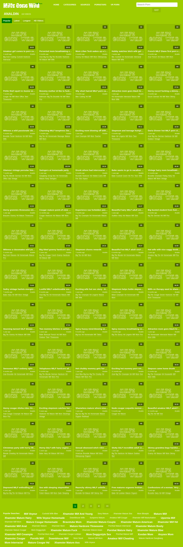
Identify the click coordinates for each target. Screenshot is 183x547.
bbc (113, 57)
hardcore (26, 57)
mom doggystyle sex (98, 534)
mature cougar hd (38, 542)
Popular (6, 21)
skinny (172, 97)
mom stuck (78, 538)
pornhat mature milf (124, 534)
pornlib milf (37, 538)
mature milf (160, 513)
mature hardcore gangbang (151, 538)
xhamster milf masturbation (144, 518)
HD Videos (38, 21)
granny (78, 57)
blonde (11, 176)
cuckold (20, 57)
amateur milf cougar (118, 518)
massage (60, 136)
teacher (98, 136)
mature (44, 60)
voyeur (85, 179)
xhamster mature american (137, 522)
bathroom (43, 97)
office (22, 97)
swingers (53, 179)
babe (114, 136)
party (47, 179)
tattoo (99, 335)
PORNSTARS (100, 5)
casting (13, 57)
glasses (13, 255)
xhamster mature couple (101, 522)
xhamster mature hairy (18, 518)
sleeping (65, 493)
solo (136, 216)
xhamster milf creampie (19, 534)
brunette (59, 57)
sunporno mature (97, 518)
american (78, 453)
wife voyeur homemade (51, 518)
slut (9, 179)
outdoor (151, 139)
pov (40, 99)
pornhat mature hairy (119, 530)
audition (115, 216)
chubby (98, 374)
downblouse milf (58, 538)
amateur (151, 255)
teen (26, 97)
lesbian (122, 493)
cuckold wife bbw (50, 513)
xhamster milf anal (16, 526)
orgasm (78, 416)
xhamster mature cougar (15, 530)
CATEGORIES (70, 5)
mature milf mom (95, 538)
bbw (77, 97)
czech (125, 176)
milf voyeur (30, 513)
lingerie (122, 136)
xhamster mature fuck (64, 530)
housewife (168, 374)
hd (40, 60)
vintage (157, 139)
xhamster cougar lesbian (70, 534)
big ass (46, 57)
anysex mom (165, 534)
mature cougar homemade (42, 522)
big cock (6, 57)
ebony (120, 335)
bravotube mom (72, 522)
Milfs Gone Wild (21, 5)
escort (150, 97)
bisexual (47, 335)
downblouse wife (77, 518)
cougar (6, 97)
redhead (85, 416)
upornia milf (168, 518)
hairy (170, 176)
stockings (66, 414)
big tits (52, 57)
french (154, 57)
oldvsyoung (102, 57)
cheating (12, 453)
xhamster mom (58, 526)
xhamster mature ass (67, 542)
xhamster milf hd (168, 522)
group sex (52, 176)
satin (60, 493)
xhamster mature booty (149, 526)
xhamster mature (39, 526)
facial (12, 136)
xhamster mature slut (123, 513)
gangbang (43, 176)
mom (95, 57)
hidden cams (98, 176)
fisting (165, 176)
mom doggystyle (38, 530)
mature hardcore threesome (86, 526)
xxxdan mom (145, 534)
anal (41, 57)
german (156, 97)
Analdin (32, 54)
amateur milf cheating (121, 538)
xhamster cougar (15, 538)
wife (52, 60)
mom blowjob (143, 513)
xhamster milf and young (78, 513)
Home (56, 5)
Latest (16, 21)
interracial (6, 60)
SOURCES (85, 5)
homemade (129, 57)
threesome (7, 99)
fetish (41, 493)
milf (49, 60)
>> (107, 506)
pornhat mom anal (46, 534)
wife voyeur (90, 542)
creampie (83, 136)
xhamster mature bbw (150, 530)
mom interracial (14, 542)
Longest (26, 21)
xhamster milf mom (13, 522)
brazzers (6, 216)
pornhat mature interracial (119, 526)
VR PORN (115, 5)
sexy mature (103, 513)
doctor (162, 295)
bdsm (114, 295)
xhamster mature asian (92, 530)
